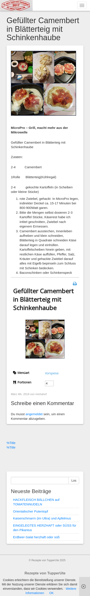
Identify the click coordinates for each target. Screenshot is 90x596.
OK (51, 593)
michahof (41, 394)
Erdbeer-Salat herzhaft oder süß (36, 537)
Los (73, 480)
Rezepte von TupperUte (45, 573)
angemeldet (34, 414)
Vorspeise (52, 373)
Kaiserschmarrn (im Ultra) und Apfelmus (42, 518)
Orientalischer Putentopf (30, 511)
